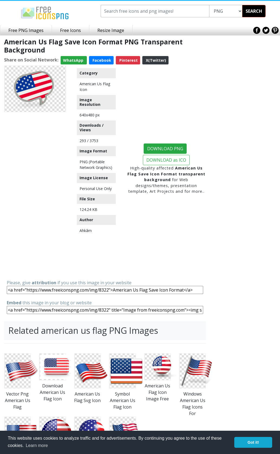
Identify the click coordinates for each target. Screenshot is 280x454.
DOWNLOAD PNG (165, 149)
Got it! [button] (253, 442)
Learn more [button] (37, 445)
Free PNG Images (26, 30)
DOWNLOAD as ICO (166, 160)
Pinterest (128, 60)
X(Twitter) (155, 60)
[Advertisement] (35, 195)
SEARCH (254, 11)
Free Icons (70, 30)
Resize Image (110, 30)
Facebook (101, 60)
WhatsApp (73, 60)
